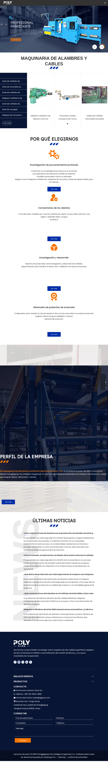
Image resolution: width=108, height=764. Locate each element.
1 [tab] (67, 124)
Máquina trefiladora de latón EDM (12, 99)
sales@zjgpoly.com (41, 697)
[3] (54, 247)
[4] (54, 297)
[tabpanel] (40, 100)
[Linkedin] (19, 662)
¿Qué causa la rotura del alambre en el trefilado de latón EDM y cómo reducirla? (61, 593)
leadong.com (50, 757)
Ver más (18, 39)
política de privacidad (77, 757)
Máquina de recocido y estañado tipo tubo (12, 116)
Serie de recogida (9, 109)
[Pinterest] (30, 662)
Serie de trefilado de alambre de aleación (11, 82)
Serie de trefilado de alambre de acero (11, 105)
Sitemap (62, 757)
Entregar (23, 740)
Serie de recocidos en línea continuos (11, 88)
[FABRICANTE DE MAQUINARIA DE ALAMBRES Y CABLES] (47, 400)
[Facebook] (15, 662)
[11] (54, 155)
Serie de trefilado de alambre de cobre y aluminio (11, 93)
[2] (54, 198)
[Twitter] (22, 662)
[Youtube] (26, 662)
